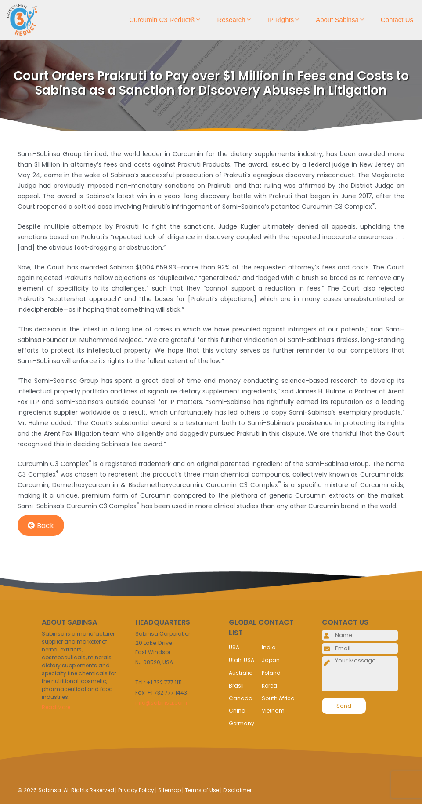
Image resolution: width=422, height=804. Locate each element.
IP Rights (287, 20)
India (269, 647)
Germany (241, 723)
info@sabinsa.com (161, 702)
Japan (271, 660)
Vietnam (273, 710)
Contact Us (397, 19)
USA (234, 647)
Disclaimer (237, 790)
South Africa (278, 698)
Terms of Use (202, 790)
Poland (271, 673)
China (237, 710)
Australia (241, 673)
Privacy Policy (136, 790)
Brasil (236, 685)
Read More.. (57, 707)
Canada (240, 698)
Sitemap (169, 790)
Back (41, 525)
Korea (269, 685)
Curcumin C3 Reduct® (168, 20)
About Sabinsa (344, 20)
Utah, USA (241, 660)
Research (237, 20)
